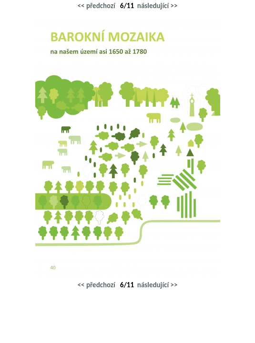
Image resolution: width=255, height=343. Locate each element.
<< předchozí (96, 5)
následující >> (157, 5)
